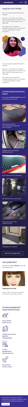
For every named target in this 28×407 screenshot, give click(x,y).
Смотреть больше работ (13, 253)
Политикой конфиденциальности (13, 401)
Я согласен (6, 404)
